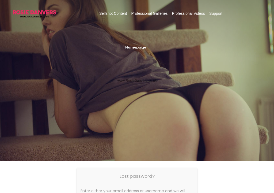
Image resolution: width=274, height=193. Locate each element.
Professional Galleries (149, 13)
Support (215, 13)
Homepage (135, 47)
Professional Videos (188, 13)
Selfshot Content (113, 13)
